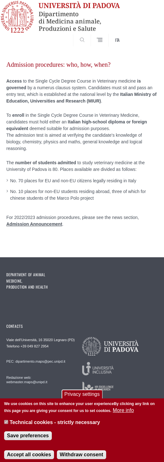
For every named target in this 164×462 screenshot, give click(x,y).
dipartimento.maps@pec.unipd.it (40, 361)
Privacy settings (82, 398)
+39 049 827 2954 (35, 346)
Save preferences (28, 440)
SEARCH (145, 35)
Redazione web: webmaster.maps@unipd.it (26, 380)
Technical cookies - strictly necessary (54, 426)
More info (123, 414)
